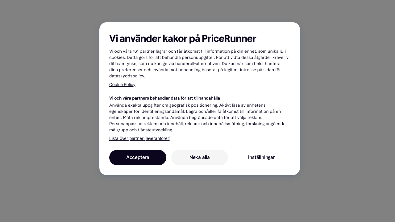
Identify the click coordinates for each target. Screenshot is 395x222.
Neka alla (199, 157)
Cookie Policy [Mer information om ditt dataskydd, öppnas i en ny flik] (122, 84)
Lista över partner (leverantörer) (139, 138)
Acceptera (137, 157)
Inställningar (261, 157)
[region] (199, 98)
